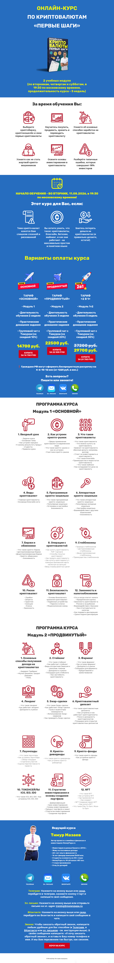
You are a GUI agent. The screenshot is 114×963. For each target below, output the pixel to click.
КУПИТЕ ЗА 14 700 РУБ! (28, 354)
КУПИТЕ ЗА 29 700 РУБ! (85, 358)
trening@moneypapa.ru (69, 906)
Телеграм (78, 927)
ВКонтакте (30, 930)
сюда (82, 890)
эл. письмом (50, 930)
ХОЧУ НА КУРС (57, 945)
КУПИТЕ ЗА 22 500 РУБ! (57, 351)
